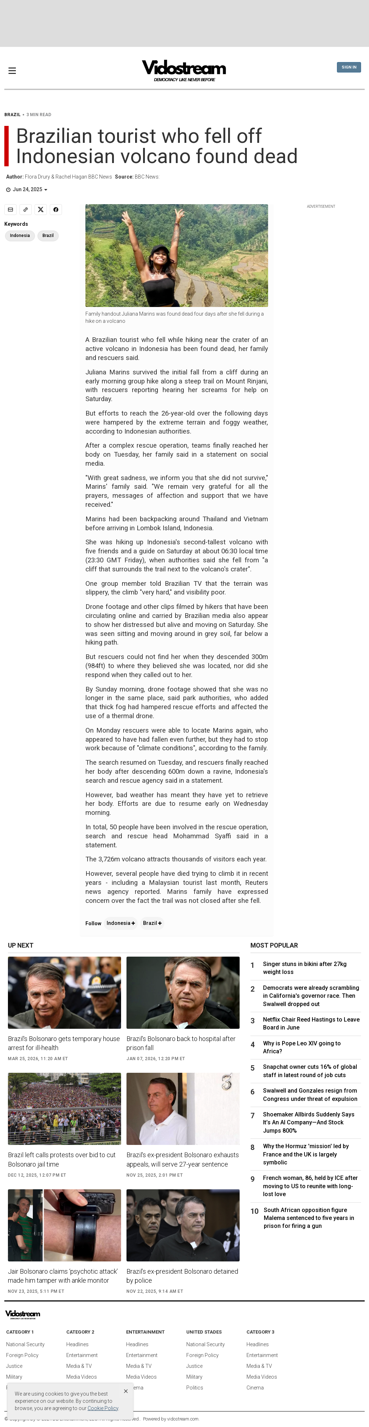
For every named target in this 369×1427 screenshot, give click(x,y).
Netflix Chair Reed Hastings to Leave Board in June (311, 1023)
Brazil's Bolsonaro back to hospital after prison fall (181, 1043)
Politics (194, 1388)
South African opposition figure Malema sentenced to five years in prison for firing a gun (309, 1218)
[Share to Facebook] (56, 209)
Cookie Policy (103, 1408)
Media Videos (81, 1377)
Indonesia (121, 923)
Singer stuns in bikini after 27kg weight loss (305, 968)
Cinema (134, 1388)
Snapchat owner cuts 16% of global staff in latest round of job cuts (310, 1070)
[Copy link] (25, 209)
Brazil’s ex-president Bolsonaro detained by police (182, 1276)
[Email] (10, 209)
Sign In (349, 67)
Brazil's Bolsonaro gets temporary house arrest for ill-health (64, 1043)
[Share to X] (41, 209)
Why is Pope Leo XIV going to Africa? (302, 1047)
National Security (25, 1344)
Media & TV (79, 1366)
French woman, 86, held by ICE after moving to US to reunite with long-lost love (310, 1186)
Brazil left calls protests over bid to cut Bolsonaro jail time (62, 1159)
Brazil (152, 923)
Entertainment (82, 1355)
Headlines (77, 1344)
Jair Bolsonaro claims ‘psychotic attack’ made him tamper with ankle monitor (63, 1276)
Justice (14, 1366)
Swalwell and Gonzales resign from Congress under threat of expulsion (310, 1094)
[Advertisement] (184, 23)
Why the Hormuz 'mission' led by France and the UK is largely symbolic (306, 1154)
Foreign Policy (22, 1355)
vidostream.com (183, 1419)
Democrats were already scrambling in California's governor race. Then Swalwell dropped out (311, 995)
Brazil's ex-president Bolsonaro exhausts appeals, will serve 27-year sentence (182, 1159)
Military (14, 1377)
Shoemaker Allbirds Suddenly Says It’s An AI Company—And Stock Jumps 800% (309, 1122)
